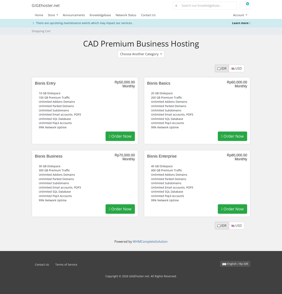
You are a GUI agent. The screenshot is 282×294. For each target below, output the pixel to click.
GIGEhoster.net (46, 5)
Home (39, 15)
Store (52, 15)
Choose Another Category (139, 54)
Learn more (241, 23)
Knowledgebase (100, 15)
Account (239, 15)
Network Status (126, 15)
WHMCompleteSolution (150, 241)
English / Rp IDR (235, 264)
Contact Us (148, 15)
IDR (221, 68)
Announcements (74, 15)
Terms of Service (66, 264)
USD (236, 68)
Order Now (120, 136)
